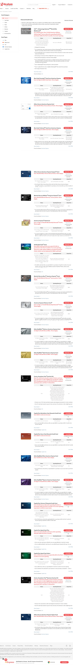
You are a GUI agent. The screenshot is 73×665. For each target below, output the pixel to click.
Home (1, 11)
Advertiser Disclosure (44, 645)
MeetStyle (29, 8)
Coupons (22, 8)
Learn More (70, 71)
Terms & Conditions (29, 645)
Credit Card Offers (14, 8)
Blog (33, 8)
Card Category (5, 11)
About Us (2, 645)
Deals (1, 8)
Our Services (8, 645)
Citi (42, 73)
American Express (45, 99)
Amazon (7, 8)
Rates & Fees (68, 31)
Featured (10, 11)
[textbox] (39, 5)
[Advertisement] (9, 62)
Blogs (51, 645)
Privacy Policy (20, 645)
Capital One (43, 429)
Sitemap (36, 645)
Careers (14, 645)
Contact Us (70, 4)
